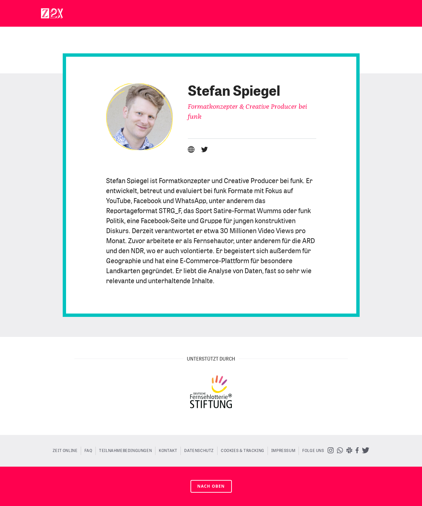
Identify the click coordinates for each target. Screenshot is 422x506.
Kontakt (168, 451)
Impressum (283, 451)
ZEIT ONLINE (65, 451)
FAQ (88, 451)
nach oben (211, 486)
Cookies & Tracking (242, 451)
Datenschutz (199, 451)
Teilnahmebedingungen (125, 451)
